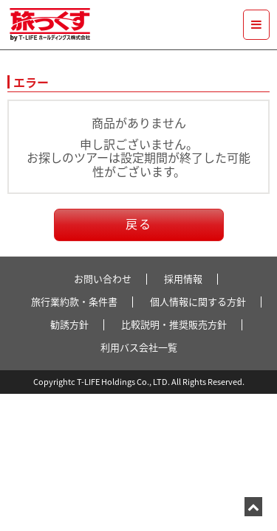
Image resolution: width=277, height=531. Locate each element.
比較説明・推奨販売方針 (174, 324)
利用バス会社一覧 (138, 347)
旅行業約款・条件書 (74, 301)
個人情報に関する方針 (198, 301)
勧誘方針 (69, 324)
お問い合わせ (102, 278)
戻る (139, 223)
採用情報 (183, 278)
